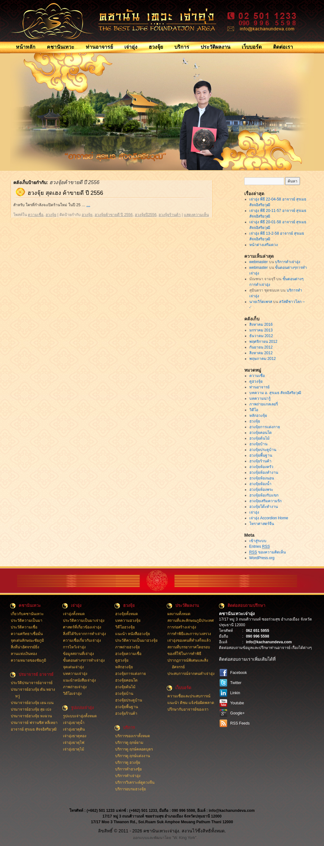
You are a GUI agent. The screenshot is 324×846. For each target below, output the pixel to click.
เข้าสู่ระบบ (257, 541)
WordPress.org (262, 558)
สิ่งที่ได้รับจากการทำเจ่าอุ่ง (84, 634)
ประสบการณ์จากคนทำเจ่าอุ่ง (191, 673)
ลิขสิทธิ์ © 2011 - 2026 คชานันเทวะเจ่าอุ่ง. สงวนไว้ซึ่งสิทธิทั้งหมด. (162, 830)
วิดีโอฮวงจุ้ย (125, 627)
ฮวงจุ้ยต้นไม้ (259, 438)
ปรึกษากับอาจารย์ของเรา (188, 709)
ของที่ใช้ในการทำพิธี (184, 653)
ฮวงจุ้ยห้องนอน (261, 478)
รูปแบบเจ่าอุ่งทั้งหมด (80, 716)
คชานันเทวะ (60, 47)
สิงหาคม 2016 (261, 324)
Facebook (238, 672)
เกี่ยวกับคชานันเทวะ (27, 614)
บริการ (181, 47)
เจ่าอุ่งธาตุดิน (74, 729)
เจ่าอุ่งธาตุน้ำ (73, 722)
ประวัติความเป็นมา (26, 620)
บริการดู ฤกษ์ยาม (129, 742)
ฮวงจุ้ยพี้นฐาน (260, 455)
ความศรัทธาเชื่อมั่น (27, 634)
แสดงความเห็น (196, 215)
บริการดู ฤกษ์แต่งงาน (132, 756)
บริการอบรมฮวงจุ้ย (130, 789)
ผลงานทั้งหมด (178, 614)
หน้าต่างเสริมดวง (263, 245)
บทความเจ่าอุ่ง (75, 673)
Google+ (237, 713)
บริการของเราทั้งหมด (132, 736)
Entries (259, 546)
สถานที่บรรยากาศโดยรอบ (188, 647)
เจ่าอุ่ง (130, 47)
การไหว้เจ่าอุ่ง (74, 647)
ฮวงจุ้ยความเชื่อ (128, 653)
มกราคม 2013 (261, 330)
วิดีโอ (253, 410)
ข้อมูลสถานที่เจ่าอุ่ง (78, 653)
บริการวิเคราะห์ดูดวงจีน (134, 782)
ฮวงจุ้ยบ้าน (258, 444)
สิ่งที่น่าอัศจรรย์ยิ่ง (25, 647)
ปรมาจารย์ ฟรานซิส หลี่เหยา (34, 722)
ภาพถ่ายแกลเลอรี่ (263, 404)
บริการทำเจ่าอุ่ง (287, 262)
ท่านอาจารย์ (99, 47)
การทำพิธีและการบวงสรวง (189, 634)
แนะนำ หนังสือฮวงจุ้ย (132, 634)
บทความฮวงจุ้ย (127, 620)
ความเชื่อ (35, 215)
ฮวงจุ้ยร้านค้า (170, 215)
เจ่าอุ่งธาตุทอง (74, 736)
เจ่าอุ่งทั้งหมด (74, 614)
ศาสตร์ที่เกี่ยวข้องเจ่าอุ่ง (82, 627)
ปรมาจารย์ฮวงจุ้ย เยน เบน (32, 703)
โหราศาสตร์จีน (261, 524)
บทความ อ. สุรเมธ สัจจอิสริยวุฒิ (275, 393)
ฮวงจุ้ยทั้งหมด (126, 614)
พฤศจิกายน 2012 (263, 341)
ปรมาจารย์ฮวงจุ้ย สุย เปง (31, 709)
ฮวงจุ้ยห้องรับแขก (263, 495)
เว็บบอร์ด (252, 47)
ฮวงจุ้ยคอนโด (260, 432)
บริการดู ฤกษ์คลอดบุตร (134, 749)
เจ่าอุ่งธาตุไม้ (73, 749)
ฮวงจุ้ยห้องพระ (261, 489)
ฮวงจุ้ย (156, 47)
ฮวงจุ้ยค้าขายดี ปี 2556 (114, 215)
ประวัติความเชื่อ (24, 627)
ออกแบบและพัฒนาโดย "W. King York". (165, 838)
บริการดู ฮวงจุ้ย (127, 762)
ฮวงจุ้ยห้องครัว (261, 467)
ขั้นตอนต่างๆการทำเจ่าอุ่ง (84, 660)
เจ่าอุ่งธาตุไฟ (73, 742)
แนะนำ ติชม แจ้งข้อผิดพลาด (191, 703)
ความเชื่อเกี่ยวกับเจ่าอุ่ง (82, 640)
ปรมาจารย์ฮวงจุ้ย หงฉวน (31, 716)
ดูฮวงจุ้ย (256, 381)
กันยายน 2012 (261, 347)
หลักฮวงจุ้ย (258, 415)
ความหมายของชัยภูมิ (28, 660)
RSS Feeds (240, 723)
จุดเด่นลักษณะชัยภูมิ (27, 640)
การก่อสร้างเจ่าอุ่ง (181, 627)
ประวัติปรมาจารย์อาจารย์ (32, 683)
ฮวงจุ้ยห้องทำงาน (263, 472)
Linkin (235, 693)
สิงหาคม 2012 (261, 353)
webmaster (258, 262)
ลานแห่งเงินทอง (24, 653)
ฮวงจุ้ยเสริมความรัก (265, 501)
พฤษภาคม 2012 (262, 358)
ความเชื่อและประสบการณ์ (188, 696)
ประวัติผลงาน (215, 47)
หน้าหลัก (25, 47)
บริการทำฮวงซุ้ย (128, 769)
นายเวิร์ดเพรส (260, 301)
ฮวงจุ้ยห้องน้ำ (260, 484)
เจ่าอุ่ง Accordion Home (268, 518)
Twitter (235, 683)
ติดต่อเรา (283, 47)
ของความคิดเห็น (267, 552)
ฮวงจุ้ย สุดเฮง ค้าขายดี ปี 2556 (65, 193)
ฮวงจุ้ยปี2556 (146, 215)
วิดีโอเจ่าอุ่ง (72, 693)
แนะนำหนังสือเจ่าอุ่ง (79, 680)
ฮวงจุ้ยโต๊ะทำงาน (263, 506)
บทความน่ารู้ (260, 398)
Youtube (237, 703)
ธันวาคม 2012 (261, 336)
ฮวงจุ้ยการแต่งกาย (264, 427)
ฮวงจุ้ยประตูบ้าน (262, 450)
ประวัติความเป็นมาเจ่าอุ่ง (83, 620)
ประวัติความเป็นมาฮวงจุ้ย (136, 640)
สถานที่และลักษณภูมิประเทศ (190, 620)
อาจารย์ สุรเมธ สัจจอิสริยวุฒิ (34, 729)
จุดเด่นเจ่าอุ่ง (73, 667)
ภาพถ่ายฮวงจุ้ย (127, 647)
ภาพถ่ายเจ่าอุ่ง (75, 687)
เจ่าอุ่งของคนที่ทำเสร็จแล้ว (189, 640)
